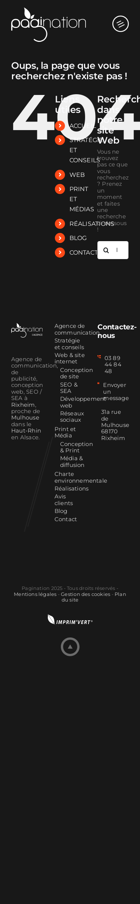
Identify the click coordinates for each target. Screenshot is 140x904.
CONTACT (83, 252)
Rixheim (23, 405)
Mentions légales (35, 594)
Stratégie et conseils (69, 344)
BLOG (78, 238)
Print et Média (65, 432)
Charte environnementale (70, 477)
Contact (66, 519)
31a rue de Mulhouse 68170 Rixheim (115, 425)
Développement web (73, 402)
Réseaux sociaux (72, 417)
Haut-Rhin (26, 430)
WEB (77, 174)
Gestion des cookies (85, 594)
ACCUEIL (82, 125)
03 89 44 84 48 (113, 365)
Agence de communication (70, 329)
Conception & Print (73, 447)
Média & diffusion (72, 461)
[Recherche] (106, 250)
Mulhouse (25, 417)
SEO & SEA (69, 388)
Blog (61, 511)
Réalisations (70, 489)
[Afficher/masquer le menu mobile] (120, 16)
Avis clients (64, 499)
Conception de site (73, 373)
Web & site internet (70, 358)
